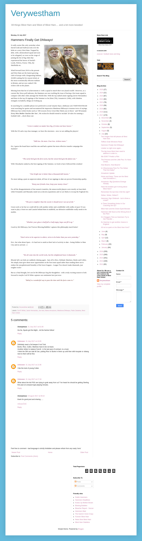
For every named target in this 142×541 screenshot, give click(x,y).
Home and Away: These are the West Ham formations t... (114, 177)
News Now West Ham (83, 519)
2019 (102, 109)
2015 (102, 255)
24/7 (110, 45)
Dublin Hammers (81, 497)
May (103, 235)
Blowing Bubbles (81, 506)
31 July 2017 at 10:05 (33, 341)
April (103, 238)
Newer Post (16, 452)
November (105, 121)
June (103, 231)
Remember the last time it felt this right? (115, 192)
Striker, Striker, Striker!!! (109, 195)
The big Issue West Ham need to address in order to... (113, 152)
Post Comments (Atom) (29, 456)
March (103, 241)
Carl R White (21, 310)
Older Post (84, 452)
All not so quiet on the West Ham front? (115, 227)
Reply (19, 334)
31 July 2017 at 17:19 (33, 379)
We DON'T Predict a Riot (110, 157)
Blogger (81, 529)
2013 (102, 261)
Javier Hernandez (32, 310)
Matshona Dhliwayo (63, 310)
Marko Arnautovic (50, 310)
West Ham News (103, 45)
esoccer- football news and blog (108, 54)
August (104, 131)
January (104, 247)
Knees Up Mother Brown (84, 503)
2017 (102, 115)
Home (50, 452)
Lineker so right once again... (111, 148)
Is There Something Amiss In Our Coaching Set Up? (113, 204)
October (104, 124)
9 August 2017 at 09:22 (36, 396)
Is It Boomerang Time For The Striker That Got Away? (114, 169)
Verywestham (35, 13)
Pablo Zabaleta (76, 310)
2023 (102, 96)
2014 (102, 258)
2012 (102, 264)
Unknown (21, 341)
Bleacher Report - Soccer (84, 508)
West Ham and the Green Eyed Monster (115, 209)
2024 (102, 93)
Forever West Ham (82, 517)
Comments (80, 486)
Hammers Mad (80, 511)
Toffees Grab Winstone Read (111, 142)
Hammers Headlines (82, 500)
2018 (102, 112)
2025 (102, 90)
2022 (102, 99)
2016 (102, 251)
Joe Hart (41, 310)
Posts (78, 482)
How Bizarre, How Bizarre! (110, 165)
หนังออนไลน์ (21, 404)
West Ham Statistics (82, 522)
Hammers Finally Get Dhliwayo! (112, 145)
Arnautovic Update (108, 173)
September (105, 127)
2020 (102, 105)
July (103, 134)
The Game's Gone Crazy (84, 514)
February (104, 244)
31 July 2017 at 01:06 (35, 327)
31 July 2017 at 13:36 (33, 365)
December (105, 118)
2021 (102, 102)
